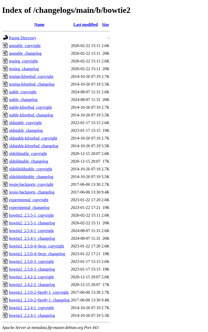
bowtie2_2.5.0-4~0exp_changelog (37, 254)
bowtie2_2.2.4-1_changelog (32, 315)
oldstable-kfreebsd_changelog (33, 146)
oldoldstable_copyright (28, 153)
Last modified (86, 24)
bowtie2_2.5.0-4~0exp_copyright (36, 246)
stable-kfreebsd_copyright (30, 107)
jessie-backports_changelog (32, 192)
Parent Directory (22, 38)
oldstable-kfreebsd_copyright (33, 138)
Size (105, 24)
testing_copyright (23, 61)
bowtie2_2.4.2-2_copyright (31, 277)
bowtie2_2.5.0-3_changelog (32, 269)
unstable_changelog (25, 53)
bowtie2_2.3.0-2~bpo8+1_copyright (39, 292)
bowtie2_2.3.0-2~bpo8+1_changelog (39, 300)
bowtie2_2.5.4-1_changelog (32, 238)
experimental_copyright (28, 200)
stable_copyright (23, 92)
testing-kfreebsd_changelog (32, 84)
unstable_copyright (25, 45)
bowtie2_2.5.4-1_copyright (31, 230)
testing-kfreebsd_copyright (31, 76)
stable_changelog (23, 99)
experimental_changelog (29, 207)
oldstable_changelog (26, 130)
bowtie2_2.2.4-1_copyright (31, 308)
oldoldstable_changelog (28, 161)
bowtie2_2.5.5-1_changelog (32, 223)
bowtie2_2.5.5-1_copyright (31, 215)
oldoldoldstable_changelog (31, 176)
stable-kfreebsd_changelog (31, 115)
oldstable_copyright (25, 123)
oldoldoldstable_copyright (30, 169)
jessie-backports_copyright (31, 184)
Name (39, 24)
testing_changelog (24, 69)
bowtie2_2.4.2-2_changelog (32, 284)
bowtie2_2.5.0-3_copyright (31, 261)
